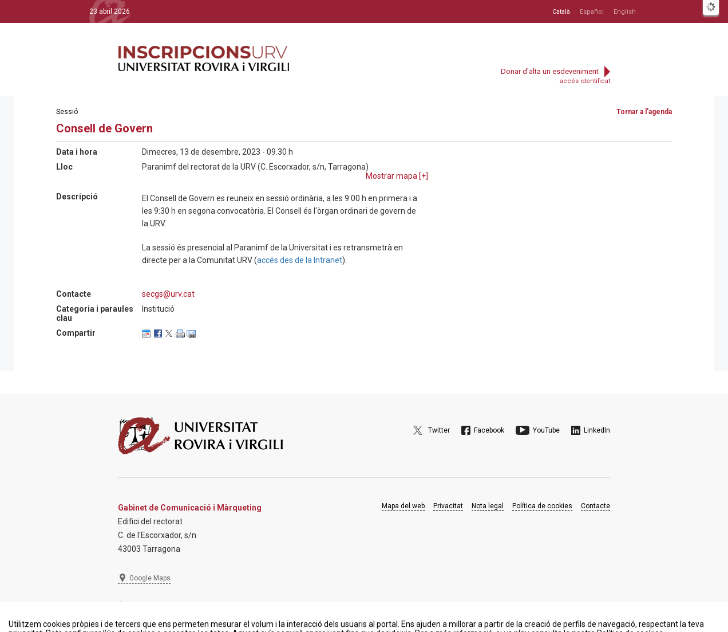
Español (592, 11)
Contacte (595, 506)
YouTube (546, 430)
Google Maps (150, 578)
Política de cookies (542, 506)
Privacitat (448, 506)
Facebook (489, 430)
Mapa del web (403, 506)
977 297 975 (149, 606)
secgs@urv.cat (168, 294)
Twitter (439, 430)
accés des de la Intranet (299, 260)
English (625, 11)
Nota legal (488, 506)
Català (561, 11)
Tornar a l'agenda (644, 112)
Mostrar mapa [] (397, 175)
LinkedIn (597, 430)
